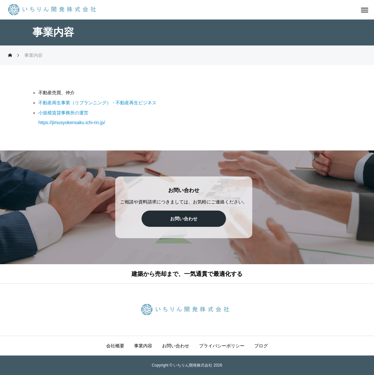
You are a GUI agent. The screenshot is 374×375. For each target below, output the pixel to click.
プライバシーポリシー (221, 345)
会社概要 (115, 345)
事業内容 (143, 345)
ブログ (261, 345)
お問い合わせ (175, 345)
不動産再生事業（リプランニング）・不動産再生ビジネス (97, 102)
